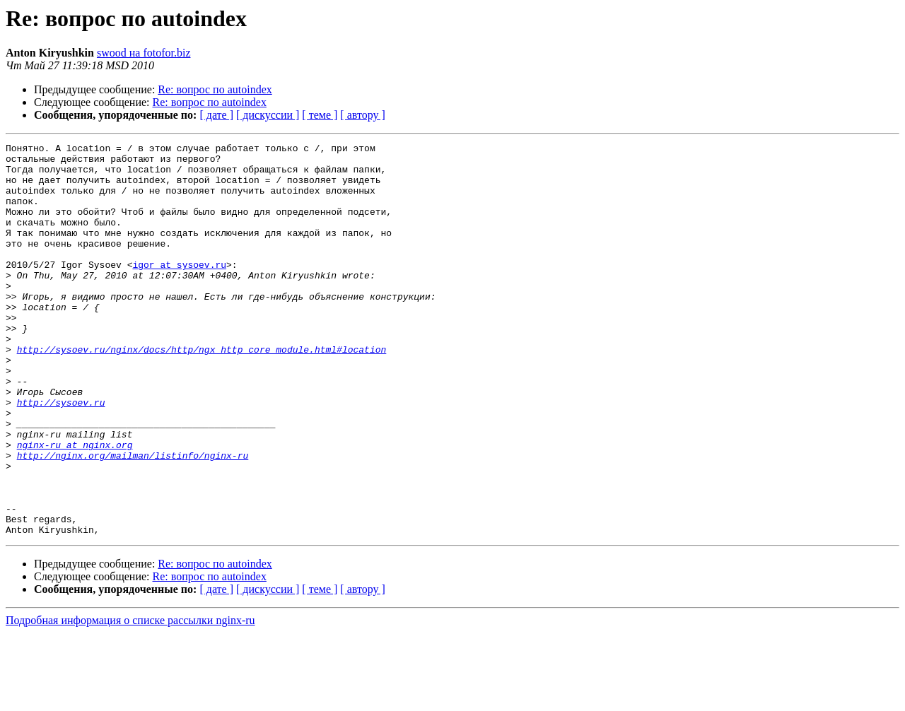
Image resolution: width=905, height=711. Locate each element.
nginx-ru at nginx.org (75, 506)
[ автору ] (362, 115)
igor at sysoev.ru (179, 289)
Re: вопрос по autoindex (215, 89)
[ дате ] (216, 115)
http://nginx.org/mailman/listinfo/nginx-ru (133, 518)
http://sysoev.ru (61, 455)
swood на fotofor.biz (144, 53)
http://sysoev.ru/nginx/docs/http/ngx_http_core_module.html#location (202, 391)
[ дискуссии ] (267, 115)
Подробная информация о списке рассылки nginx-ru (130, 699)
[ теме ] (319, 115)
